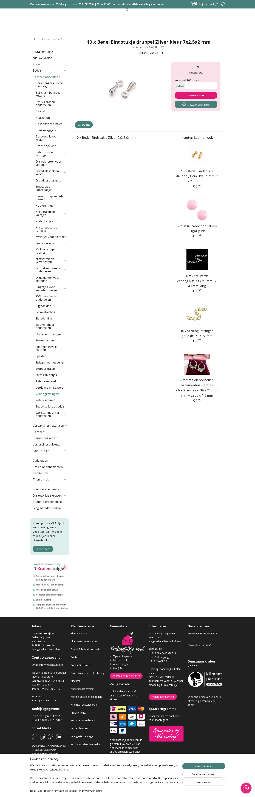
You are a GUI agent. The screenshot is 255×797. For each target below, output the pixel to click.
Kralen (49, 64)
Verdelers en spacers (49, 387)
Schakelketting (45, 312)
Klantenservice (79, 633)
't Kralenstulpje (43, 52)
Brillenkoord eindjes (49, 124)
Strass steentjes (51, 375)
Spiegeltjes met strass (50, 362)
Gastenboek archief (199, 645)
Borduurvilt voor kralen (47, 138)
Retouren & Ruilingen (83, 720)
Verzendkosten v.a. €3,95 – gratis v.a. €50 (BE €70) (62, 4)
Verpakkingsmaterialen (50, 425)
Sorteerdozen (45, 340)
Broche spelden (46, 146)
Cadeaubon (40, 460)
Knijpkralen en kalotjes (51, 213)
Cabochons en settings (51, 153)
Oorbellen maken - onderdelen (51, 269)
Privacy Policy (78, 712)
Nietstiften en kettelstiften (51, 260)
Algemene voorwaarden (84, 641)
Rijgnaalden (43, 306)
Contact (75, 657)
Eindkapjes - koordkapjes (44, 188)
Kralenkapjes (44, 221)
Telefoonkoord (46, 381)
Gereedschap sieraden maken (50, 197)
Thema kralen (49, 479)
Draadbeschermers (48, 180)
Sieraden (49, 432)
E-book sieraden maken (48, 502)
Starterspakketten (45, 438)
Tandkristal (49, 473)
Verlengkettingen (47, 394)
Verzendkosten (79, 728)
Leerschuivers (51, 243)
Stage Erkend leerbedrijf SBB (165, 641)
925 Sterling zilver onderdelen (51, 414)
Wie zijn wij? (155, 637)
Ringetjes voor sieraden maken (51, 288)
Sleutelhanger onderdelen (45, 326)
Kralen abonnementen (48, 467)
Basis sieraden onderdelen (45, 103)
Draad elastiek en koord (51, 172)
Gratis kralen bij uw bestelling (87, 673)
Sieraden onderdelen (49, 77)
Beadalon (42, 111)
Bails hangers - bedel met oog (50, 84)
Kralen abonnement (162, 696)
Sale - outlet (49, 451)
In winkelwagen (196, 95)
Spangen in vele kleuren (46, 348)
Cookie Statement (81, 665)
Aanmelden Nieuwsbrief (126, 676)
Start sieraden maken (49, 489)
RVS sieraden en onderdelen (46, 297)
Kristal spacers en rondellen (47, 229)
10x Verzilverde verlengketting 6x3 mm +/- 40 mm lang (197, 281)
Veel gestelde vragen (82, 736)
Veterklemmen (45, 400)
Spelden (41, 356)
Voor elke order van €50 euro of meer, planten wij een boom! (204, 701)
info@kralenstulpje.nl (51, 664)
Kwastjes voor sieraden (51, 237)
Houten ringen (45, 205)
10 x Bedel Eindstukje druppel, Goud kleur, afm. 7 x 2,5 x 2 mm (197, 176)
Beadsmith (43, 118)
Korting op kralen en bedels (86, 696)
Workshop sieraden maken (86, 744)
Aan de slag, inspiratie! (162, 633)
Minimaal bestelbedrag (84, 704)
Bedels (49, 70)
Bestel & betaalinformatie (85, 649)
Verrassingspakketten (47, 444)
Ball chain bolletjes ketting (48, 94)
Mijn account (209, 4)
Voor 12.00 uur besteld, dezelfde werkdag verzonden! (131, 4)
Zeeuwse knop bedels (50, 406)
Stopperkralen (45, 369)
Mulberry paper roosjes (46, 250)
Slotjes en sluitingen (51, 334)
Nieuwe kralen (49, 58)
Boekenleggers (46, 130)
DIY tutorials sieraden (49, 495)
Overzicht (84, 124)
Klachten (76, 680)
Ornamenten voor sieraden (48, 279)
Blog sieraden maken (49, 508)
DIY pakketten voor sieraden (48, 163)
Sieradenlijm (44, 318)
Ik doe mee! (43, 549)
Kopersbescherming (82, 688)
